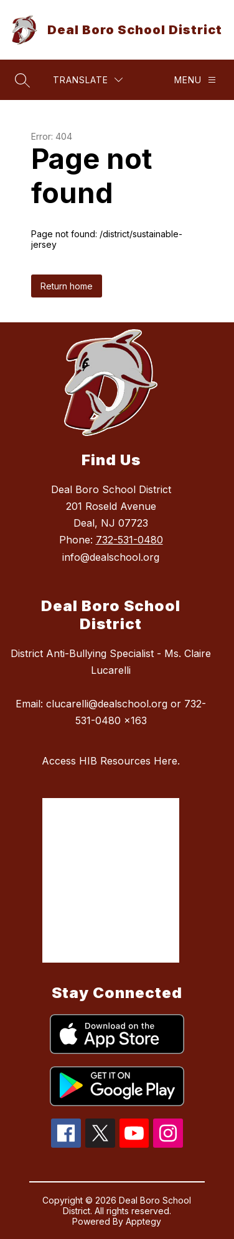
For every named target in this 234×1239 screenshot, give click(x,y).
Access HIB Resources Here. (111, 761)
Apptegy (143, 1221)
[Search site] (22, 80)
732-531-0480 (129, 539)
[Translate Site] (88, 80)
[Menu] (195, 80)
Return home (66, 286)
